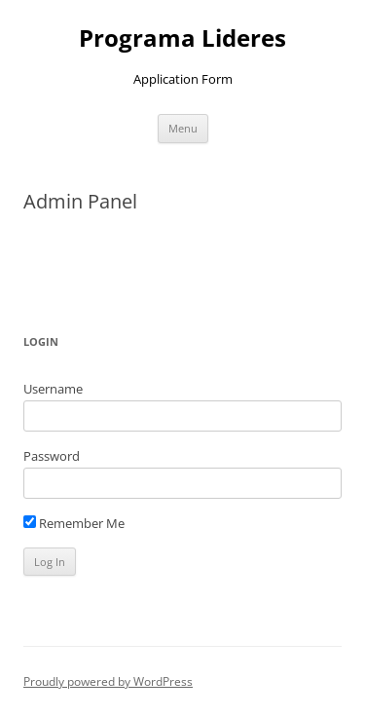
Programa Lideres (182, 38)
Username (53, 388)
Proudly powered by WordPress (108, 681)
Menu (183, 128)
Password (51, 456)
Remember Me (74, 523)
